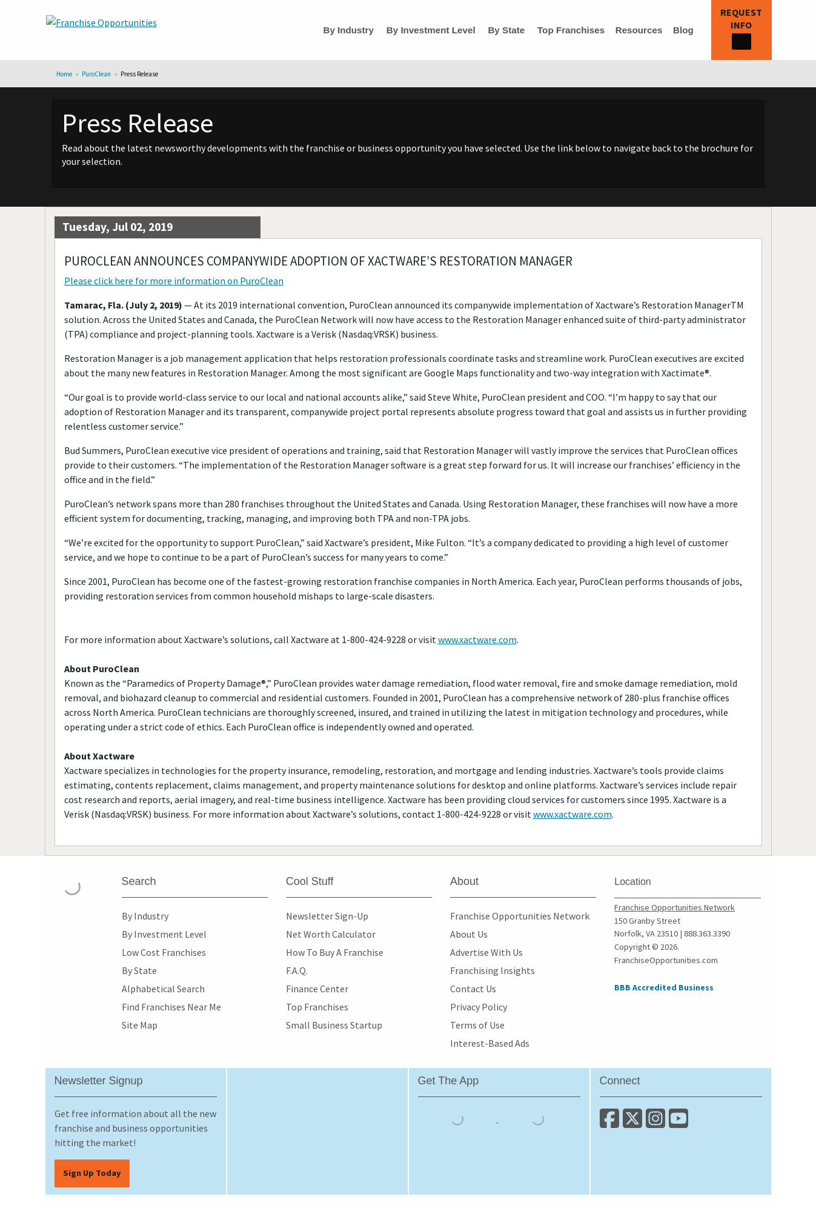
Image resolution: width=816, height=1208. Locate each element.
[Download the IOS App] (458, 1118)
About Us (469, 934)
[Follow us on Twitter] (634, 1123)
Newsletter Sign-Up (327, 916)
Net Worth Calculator (331, 934)
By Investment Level (431, 30)
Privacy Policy (478, 1007)
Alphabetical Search (163, 989)
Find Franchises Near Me (171, 1007)
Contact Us (473, 989)
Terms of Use (477, 1025)
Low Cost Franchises (164, 952)
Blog (683, 30)
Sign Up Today (92, 1172)
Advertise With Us (486, 952)
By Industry (348, 30)
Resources (639, 30)
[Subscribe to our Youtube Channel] (679, 1123)
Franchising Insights (492, 970)
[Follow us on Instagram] (657, 1123)
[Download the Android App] (538, 1118)
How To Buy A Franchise (334, 952)
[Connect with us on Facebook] (611, 1123)
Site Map (140, 1025)
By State (506, 30)
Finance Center (317, 989)
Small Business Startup (334, 1025)
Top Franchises (571, 30)
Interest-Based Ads (489, 1043)
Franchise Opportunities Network (519, 916)
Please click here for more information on (174, 281)
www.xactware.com (477, 639)
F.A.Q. (297, 970)
